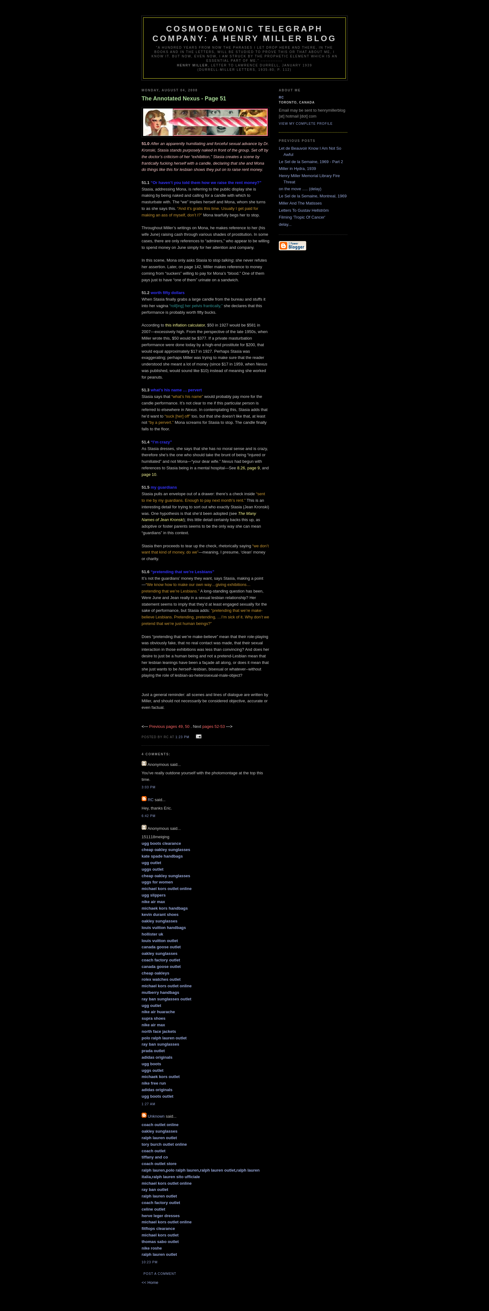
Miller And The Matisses (300, 203)
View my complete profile (306, 123)
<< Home (150, 1282)
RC (151, 799)
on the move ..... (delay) (300, 188)
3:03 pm (149, 787)
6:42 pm (149, 816)
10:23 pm (149, 1262)
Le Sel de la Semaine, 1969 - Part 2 (311, 161)
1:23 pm (183, 737)
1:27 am (148, 1104)
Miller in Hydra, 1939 (297, 168)
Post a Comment (159, 1273)
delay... (285, 224)
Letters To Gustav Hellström (304, 210)
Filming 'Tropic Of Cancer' (302, 217)
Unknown (156, 1116)
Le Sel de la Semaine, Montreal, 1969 (313, 196)
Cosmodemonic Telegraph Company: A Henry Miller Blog (244, 33)
